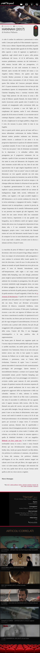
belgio (20, 484)
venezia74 (35, 486)
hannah (34, 484)
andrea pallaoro (14, 484)
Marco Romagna (19, 26)
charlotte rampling (27, 484)
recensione (29, 486)
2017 (8, 484)
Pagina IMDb (32, 522)
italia (25, 486)
